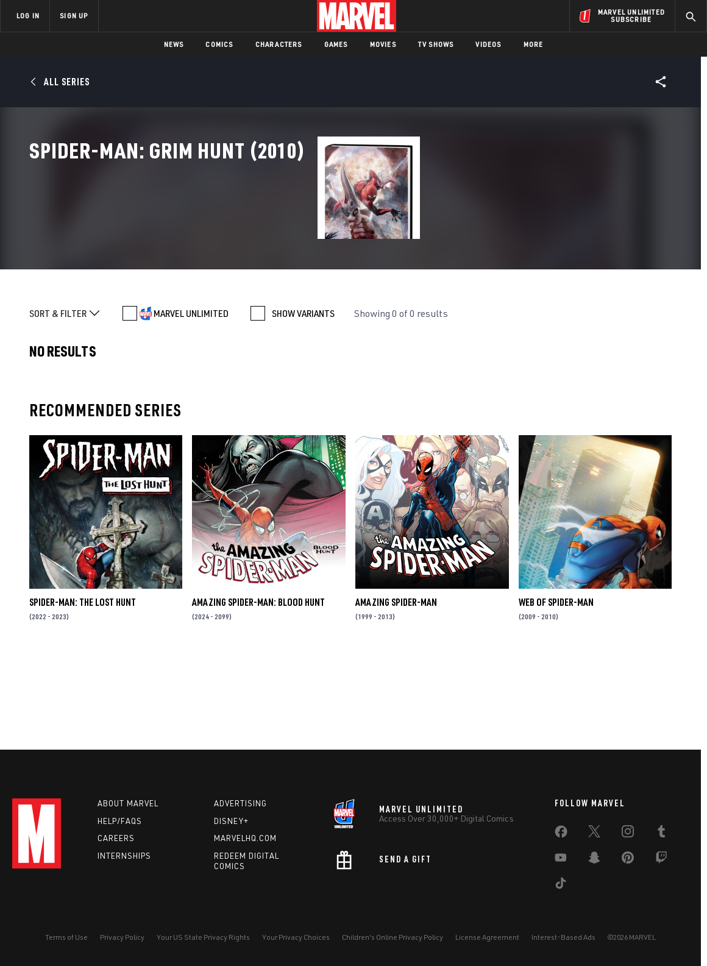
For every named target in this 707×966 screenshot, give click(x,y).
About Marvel (128, 803)
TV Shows (436, 44)
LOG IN (28, 15)
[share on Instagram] (628, 834)
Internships (124, 856)
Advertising (240, 803)
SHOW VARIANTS (303, 400)
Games (336, 44)
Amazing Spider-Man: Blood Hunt (258, 689)
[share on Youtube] (561, 860)
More (534, 44)
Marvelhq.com (245, 838)
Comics (219, 44)
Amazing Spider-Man (396, 689)
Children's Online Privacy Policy (392, 937)
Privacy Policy (122, 937)
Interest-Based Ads (563, 937)
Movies (383, 44)
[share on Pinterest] (628, 860)
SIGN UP (74, 15)
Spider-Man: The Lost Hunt (82, 689)
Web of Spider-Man (556, 689)
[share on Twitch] (661, 860)
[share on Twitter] (594, 834)
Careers (116, 838)
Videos (488, 44)
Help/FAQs (120, 821)
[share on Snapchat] (594, 860)
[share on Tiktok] (561, 885)
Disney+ (231, 821)
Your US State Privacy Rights (203, 937)
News (174, 44)
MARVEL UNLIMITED (191, 400)
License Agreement (487, 937)
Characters (278, 44)
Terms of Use (66, 937)
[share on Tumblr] (661, 834)
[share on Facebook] (561, 834)
